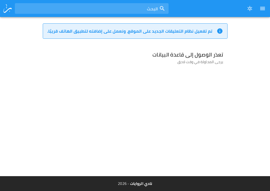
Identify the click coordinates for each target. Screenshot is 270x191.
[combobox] (92, 8)
